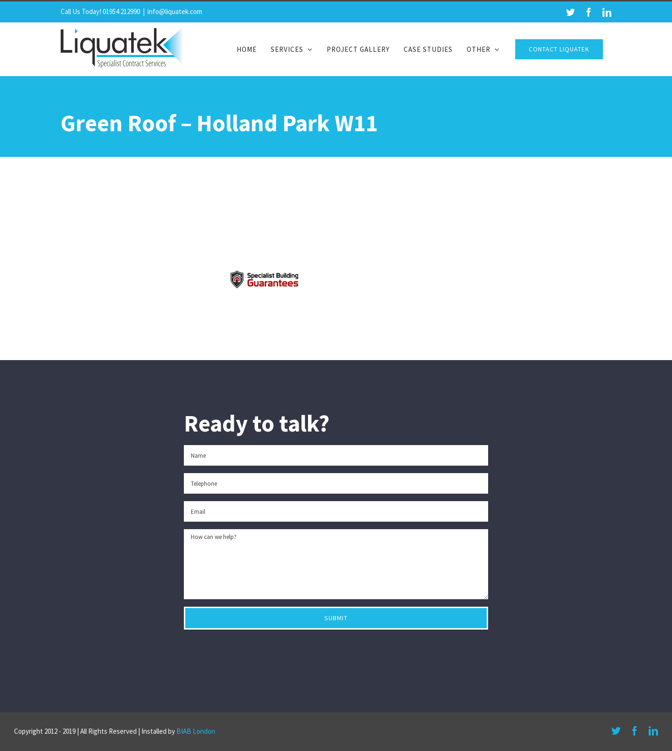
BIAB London (195, 731)
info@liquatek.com (174, 11)
